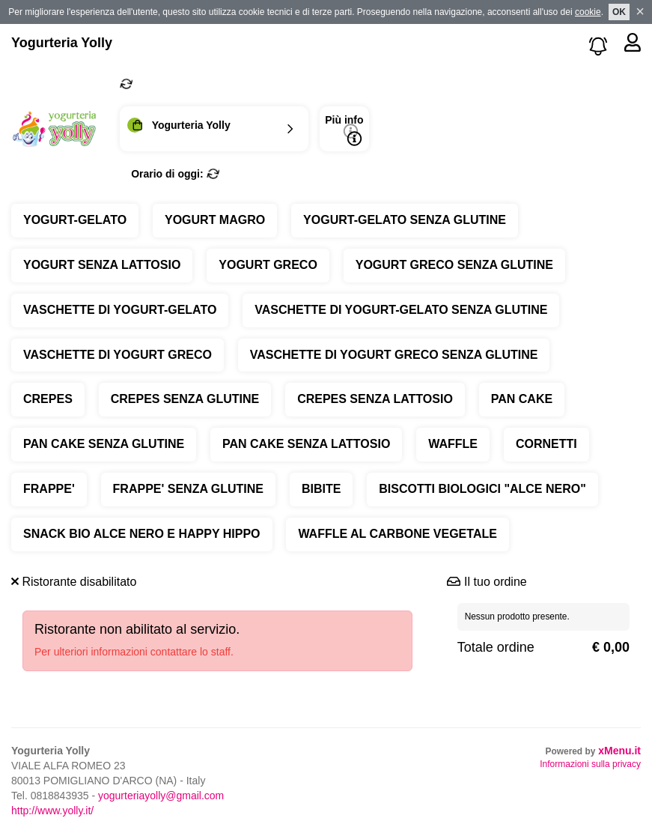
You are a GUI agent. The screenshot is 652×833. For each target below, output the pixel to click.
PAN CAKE (521, 399)
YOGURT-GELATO (75, 219)
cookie (588, 12)
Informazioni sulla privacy (590, 764)
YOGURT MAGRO (215, 219)
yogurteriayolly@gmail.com (161, 796)
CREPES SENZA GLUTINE (185, 399)
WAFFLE (453, 443)
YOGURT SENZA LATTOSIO (101, 264)
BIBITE (321, 488)
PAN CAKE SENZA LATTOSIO (306, 443)
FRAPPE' (49, 488)
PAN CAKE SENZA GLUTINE (103, 443)
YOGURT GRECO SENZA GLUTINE (454, 264)
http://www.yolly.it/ (52, 811)
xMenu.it (619, 751)
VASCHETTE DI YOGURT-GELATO (119, 309)
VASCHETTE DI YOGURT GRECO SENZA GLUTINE (394, 354)
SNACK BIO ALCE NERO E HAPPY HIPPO (142, 533)
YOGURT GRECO (268, 264)
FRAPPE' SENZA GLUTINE (188, 488)
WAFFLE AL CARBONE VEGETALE (397, 533)
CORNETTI (546, 443)
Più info (344, 130)
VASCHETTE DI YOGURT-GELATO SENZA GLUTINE (401, 309)
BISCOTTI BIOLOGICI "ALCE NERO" (482, 488)
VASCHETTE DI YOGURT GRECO (117, 354)
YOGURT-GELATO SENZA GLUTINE (404, 219)
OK (619, 12)
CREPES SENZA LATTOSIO (375, 399)
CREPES (48, 399)
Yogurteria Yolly (61, 42)
